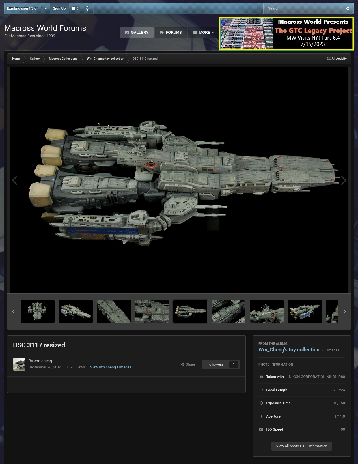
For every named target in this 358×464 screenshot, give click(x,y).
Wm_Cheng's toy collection (289, 350)
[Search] (289, 8)
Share (188, 364)
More (204, 32)
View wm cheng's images (110, 367)
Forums (173, 32)
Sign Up (59, 8)
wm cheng (43, 361)
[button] (13, 311)
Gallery (139, 32)
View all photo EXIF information (301, 446)
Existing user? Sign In (27, 8)
